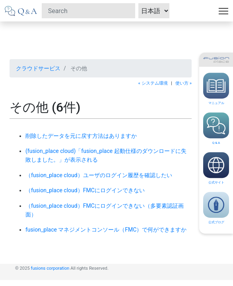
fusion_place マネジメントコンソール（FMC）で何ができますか (105, 229)
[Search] (88, 10)
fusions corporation (50, 268)
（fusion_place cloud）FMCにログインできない (85, 190)
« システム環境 (153, 83)
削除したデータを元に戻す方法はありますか (81, 136)
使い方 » (183, 83)
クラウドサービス (38, 68)
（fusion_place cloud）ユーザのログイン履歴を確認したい (98, 175)
